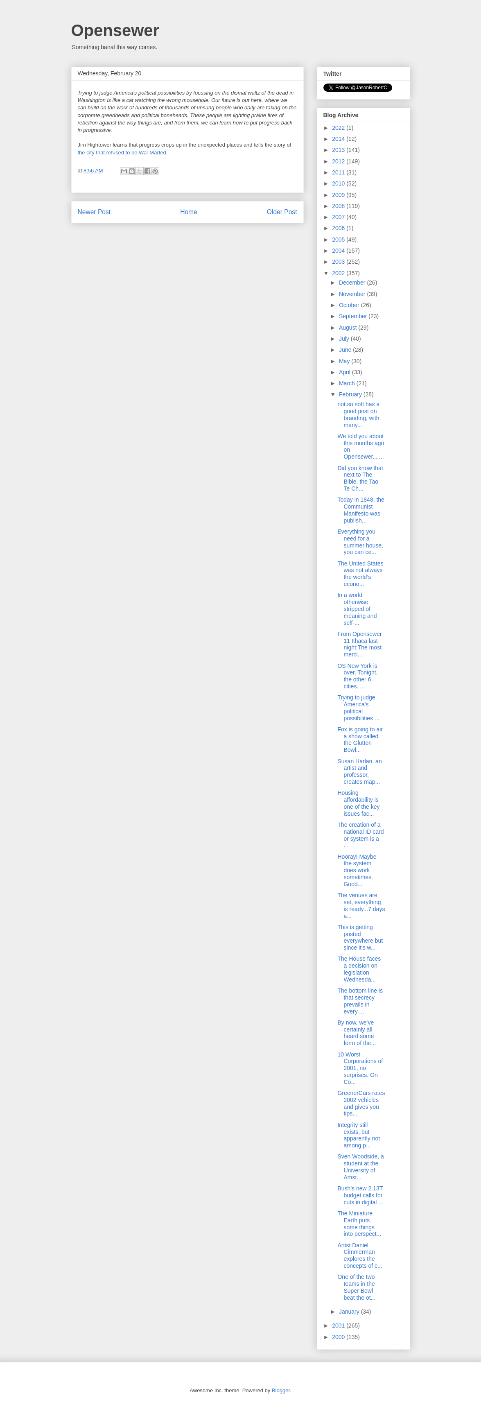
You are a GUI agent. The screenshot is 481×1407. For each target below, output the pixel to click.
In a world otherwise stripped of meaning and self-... (357, 609)
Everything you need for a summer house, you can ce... (360, 541)
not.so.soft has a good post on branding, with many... (358, 414)
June (346, 349)
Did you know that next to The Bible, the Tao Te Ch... (360, 478)
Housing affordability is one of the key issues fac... (358, 803)
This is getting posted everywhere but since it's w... (360, 937)
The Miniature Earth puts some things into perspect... (359, 1223)
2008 (339, 206)
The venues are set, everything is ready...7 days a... (361, 905)
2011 (339, 172)
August (348, 327)
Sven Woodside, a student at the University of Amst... (360, 1166)
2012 (339, 161)
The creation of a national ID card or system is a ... (360, 834)
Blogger (281, 1390)
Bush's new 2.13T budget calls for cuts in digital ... (360, 1195)
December (353, 282)
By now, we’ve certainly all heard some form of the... (356, 1032)
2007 (339, 217)
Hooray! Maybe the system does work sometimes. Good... (356, 870)
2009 (339, 195)
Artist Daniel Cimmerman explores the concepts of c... (359, 1255)
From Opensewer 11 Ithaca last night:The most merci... (359, 644)
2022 (339, 127)
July (345, 338)
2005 (339, 239)
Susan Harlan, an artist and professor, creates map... (359, 771)
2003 (339, 261)
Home (188, 211)
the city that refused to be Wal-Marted (122, 152)
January (350, 1311)
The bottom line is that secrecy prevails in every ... (360, 1000)
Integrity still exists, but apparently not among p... (358, 1135)
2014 (339, 139)
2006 (339, 228)
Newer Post (94, 211)
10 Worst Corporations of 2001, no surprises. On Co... (360, 1068)
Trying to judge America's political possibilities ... (358, 707)
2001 (339, 1325)
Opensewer (115, 30)
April (345, 372)
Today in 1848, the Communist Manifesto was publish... (360, 509)
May (345, 361)
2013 (339, 150)
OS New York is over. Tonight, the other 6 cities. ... (357, 676)
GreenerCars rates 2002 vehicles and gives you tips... (361, 1103)
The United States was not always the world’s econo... (360, 573)
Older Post (282, 211)
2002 (339, 273)
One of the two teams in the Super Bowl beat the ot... (356, 1287)
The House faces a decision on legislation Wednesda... (359, 968)
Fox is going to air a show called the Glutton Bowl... (360, 739)
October (350, 305)
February (351, 394)
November (353, 294)
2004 (339, 250)
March (348, 383)
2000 (339, 1337)
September (353, 316)
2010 (339, 183)
